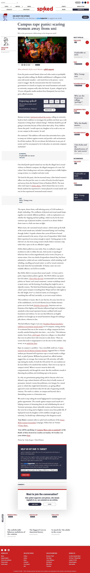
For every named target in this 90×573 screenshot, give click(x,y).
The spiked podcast (80, 83)
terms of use (41, 571)
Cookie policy (4, 564)
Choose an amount (54, 106)
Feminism (26, 562)
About (2, 556)
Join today (35, 504)
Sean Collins (33, 515)
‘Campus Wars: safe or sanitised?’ (48, 430)
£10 (51, 101)
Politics (38, 64)
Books (63, 9)
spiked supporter (49, 69)
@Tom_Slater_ (23, 425)
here (28, 435)
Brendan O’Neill (50, 556)
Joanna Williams (50, 560)
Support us (81, 9)
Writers (18, 6)
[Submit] (17, 2)
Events (64, 6)
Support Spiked (4, 558)
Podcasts (9, 9)
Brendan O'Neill (12, 515)
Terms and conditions (6, 560)
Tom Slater (55, 515)
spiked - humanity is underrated (45, 9)
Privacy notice (4, 562)
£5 (46, 101)
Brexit (25, 560)
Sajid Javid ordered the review (40, 117)
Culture (25, 558)
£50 (63, 101)
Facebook (83, 2)
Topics (6, 6)
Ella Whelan (49, 562)
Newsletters (80, 6)
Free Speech (27, 564)
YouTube (88, 2)
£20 (57, 101)
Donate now (48, 110)
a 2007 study (36, 335)
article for (32, 343)
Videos (29, 6)
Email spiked (72, 564)
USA (75, 42)
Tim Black (48, 566)
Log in (77, 2)
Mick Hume (49, 564)
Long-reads (26, 9)
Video (75, 62)
